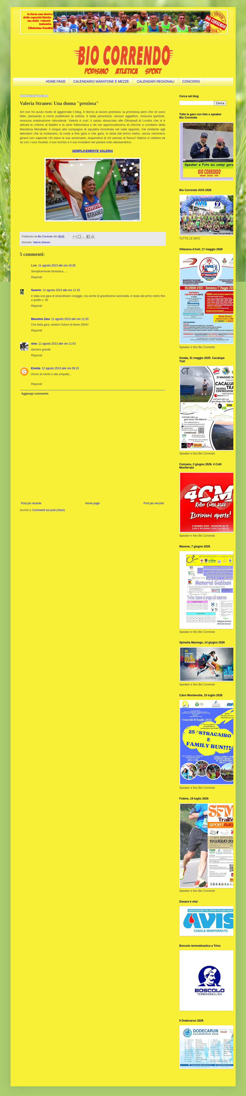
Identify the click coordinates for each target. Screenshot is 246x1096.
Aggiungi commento (35, 393)
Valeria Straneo (41, 242)
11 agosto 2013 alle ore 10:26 (57, 265)
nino (34, 343)
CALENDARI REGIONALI (155, 81)
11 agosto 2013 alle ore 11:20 (70, 319)
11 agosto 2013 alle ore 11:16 (61, 290)
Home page (92, 503)
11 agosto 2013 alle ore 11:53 (57, 343)
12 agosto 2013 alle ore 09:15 (60, 368)
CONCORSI (191, 81)
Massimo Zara (40, 319)
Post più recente (31, 503)
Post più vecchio (154, 503)
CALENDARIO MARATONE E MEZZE (101, 81)
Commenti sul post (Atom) (48, 510)
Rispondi (36, 277)
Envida (35, 368)
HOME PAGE (55, 81)
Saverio (36, 290)
